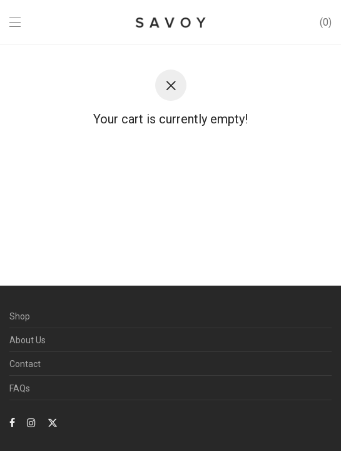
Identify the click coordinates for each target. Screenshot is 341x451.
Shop (19, 316)
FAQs (19, 388)
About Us (27, 340)
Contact (25, 364)
